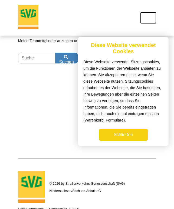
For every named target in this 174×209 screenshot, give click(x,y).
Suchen (66, 59)
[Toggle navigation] (148, 17)
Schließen (123, 134)
